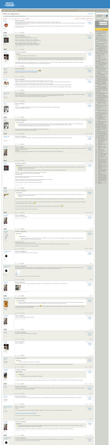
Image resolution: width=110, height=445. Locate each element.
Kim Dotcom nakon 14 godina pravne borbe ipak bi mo (103, 110)
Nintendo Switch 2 (101, 92)
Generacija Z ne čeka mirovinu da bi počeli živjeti (102, 50)
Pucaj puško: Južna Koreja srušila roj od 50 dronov (102, 89)
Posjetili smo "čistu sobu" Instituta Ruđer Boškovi (102, 180)
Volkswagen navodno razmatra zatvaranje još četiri (102, 103)
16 (12, 18)
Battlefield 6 (100, 60)
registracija (83, 10)
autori (102, 10)
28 (23, 18)
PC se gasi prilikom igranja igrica (102, 158)
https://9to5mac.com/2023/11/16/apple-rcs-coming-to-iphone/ (26, 71)
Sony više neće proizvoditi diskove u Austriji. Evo (102, 131)
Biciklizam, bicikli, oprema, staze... (102, 91)
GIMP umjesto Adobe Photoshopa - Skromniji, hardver (102, 147)
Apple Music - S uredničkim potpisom (102, 72)
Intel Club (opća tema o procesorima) (102, 115)
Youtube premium (101, 99)
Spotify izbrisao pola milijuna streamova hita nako (102, 119)
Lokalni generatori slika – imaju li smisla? (102, 36)
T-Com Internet (100, 152)
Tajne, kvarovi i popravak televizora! (102, 183)
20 (19, 18)
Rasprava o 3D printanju (102, 82)
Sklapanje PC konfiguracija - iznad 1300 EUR (102, 94)
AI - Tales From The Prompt (103, 52)
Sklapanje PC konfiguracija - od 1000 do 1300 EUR (102, 162)
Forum (8, 10)
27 (21, 18)
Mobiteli (12, 10)
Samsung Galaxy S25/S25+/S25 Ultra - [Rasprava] (101, 141)
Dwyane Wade (7, 298)
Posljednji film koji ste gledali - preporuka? (101, 70)
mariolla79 (6, 147)
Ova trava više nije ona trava (102, 108)
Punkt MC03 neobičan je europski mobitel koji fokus (102, 169)
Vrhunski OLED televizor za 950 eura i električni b (102, 81)
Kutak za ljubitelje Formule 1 (102, 42)
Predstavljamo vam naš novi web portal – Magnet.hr (103, 98)
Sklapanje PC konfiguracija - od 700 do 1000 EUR (102, 154)
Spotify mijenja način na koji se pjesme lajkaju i (103, 74)
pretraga (105, 10)
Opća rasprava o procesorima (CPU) (101, 150)
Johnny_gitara (7, 93)
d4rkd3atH (6, 369)
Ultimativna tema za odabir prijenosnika (102, 167)
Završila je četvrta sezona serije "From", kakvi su (102, 128)
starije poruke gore (90, 18)
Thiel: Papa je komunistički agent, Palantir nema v (102, 101)
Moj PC (5, 32)
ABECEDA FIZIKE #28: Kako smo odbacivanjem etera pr (102, 84)
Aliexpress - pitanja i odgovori (101, 55)
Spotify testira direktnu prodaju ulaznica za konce (102, 77)
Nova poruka (90, 13)
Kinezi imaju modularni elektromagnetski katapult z (102, 96)
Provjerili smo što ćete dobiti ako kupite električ (103, 137)
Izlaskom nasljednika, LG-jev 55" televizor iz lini (102, 64)
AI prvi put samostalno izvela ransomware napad (102, 59)
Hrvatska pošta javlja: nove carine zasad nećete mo (102, 113)
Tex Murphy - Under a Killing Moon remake (101, 174)
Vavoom (5, 190)
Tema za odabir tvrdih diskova (101, 57)
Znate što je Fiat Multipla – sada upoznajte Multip (102, 87)
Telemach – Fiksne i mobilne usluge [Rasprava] (102, 62)
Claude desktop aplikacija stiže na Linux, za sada (102, 176)
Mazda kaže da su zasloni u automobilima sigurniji (103, 165)
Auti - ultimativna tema (102, 75)
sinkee (5, 20)
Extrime (5, 35)
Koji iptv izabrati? (101, 66)
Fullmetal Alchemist (8, 406)
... (11, 18)
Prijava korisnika (100, 19)
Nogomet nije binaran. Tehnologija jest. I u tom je (102, 49)
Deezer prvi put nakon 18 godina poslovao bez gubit (102, 79)
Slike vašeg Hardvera (101, 151)
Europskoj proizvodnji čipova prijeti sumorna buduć (102, 172)
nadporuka (90, 133)
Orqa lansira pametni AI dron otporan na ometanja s (103, 133)
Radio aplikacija (100, 123)
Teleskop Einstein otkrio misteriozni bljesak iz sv (102, 122)
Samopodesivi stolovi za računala (102, 145)
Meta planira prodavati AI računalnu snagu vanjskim (102, 139)
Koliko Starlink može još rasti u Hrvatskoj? (102, 53)
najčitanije (93, 10)
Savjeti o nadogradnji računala (101, 34)
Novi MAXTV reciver (101, 143)
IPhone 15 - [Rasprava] (19, 20)
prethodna (5, 18)
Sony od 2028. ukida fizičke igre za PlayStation (102, 135)
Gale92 (5, 52)
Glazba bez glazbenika (102, 126)
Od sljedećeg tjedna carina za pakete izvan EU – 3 (102, 160)
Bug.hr (4, 10)
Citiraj (90, 23)
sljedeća (27, 18)
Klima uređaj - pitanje (101, 45)
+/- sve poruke (76, 18)
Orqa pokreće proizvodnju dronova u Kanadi (102, 44)
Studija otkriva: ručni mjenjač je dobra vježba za (102, 125)
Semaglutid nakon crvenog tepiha (102, 130)
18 (15, 18)
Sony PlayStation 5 (101, 38)
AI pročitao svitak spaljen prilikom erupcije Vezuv (102, 32)
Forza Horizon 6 (100, 65)
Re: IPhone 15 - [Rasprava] (20, 52)
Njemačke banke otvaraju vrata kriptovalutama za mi (102, 47)
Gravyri (5, 332)
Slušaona (99, 181)
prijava (79, 10)
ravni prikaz (83, 18)
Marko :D (6, 68)
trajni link (90, 32)
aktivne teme (88, 10)
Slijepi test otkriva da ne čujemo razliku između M (102, 68)
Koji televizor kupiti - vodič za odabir (102, 106)
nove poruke (98, 10)
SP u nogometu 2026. (101, 37)
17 (14, 18)
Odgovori (90, 22)
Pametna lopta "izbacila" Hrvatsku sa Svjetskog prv (102, 40)
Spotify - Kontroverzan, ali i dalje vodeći (102, 164)
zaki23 (5, 103)
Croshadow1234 (7, 251)
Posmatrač (6, 231)
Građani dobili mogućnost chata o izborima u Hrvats (102, 178)
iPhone (16, 10)
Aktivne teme (99, 29)
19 (17, 18)
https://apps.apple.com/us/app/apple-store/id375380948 (25, 413)
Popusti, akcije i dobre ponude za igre (102, 156)
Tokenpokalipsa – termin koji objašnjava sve (102, 117)
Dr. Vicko (6, 79)
